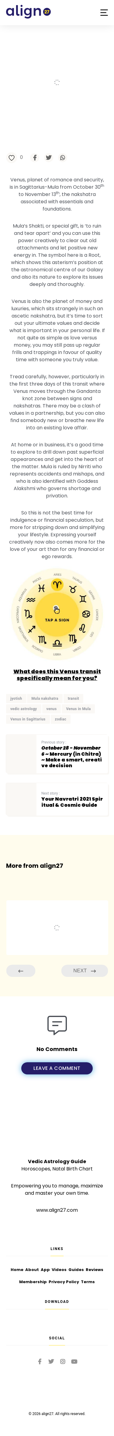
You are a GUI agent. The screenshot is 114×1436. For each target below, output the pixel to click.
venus (52, 709)
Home (17, 1270)
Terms (88, 1282)
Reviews (94, 1270)
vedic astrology (23, 709)
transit (73, 698)
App (45, 1270)
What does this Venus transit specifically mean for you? (57, 675)
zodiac (61, 719)
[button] (104, 13)
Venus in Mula (78, 709)
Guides (76, 1270)
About (32, 1270)
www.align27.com (57, 1210)
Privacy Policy (64, 1282)
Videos (59, 1270)
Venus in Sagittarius (28, 719)
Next (84, 971)
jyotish (16, 698)
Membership (33, 1282)
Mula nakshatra (44, 698)
